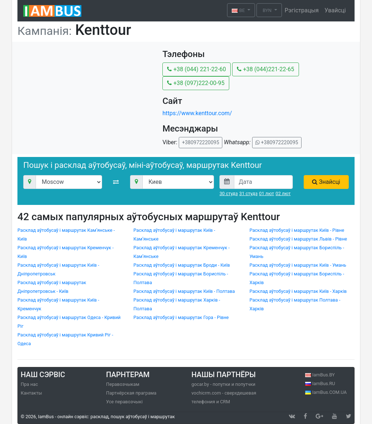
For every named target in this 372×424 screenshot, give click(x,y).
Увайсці (335, 10)
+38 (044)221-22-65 (265, 69)
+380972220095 (200, 142)
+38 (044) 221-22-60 (196, 69)
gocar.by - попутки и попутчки (223, 384)
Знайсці (326, 181)
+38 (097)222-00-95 (196, 83)
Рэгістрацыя (302, 10)
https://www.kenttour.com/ (197, 113)
